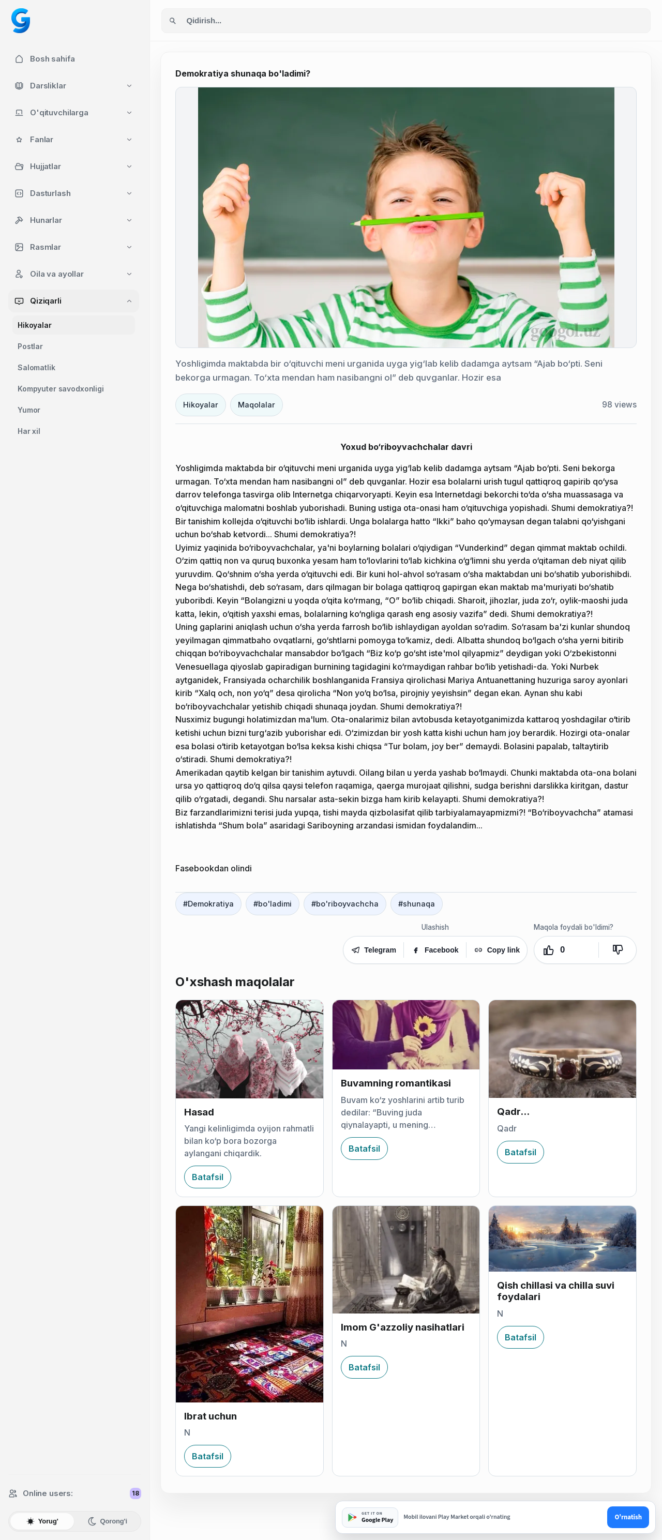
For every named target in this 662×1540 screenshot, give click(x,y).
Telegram (373, 950)
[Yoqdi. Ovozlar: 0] (566, 950)
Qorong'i (107, 1521)
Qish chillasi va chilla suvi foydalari (555, 1291)
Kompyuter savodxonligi (61, 388)
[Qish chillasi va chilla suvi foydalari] (562, 1238)
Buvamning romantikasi (396, 1083)
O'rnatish (628, 1517)
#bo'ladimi (272, 903)
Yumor (29, 409)
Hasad (199, 1112)
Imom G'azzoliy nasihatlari (402, 1327)
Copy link (497, 950)
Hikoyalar (35, 325)
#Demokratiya (208, 903)
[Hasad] (249, 1049)
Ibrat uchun (210, 1416)
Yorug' (42, 1521)
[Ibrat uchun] (249, 1304)
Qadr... (513, 1112)
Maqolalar (256, 404)
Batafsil (207, 1177)
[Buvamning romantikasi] (406, 1034)
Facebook (435, 950)
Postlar (30, 346)
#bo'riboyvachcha (345, 903)
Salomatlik (36, 367)
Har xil (29, 431)
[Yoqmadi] (617, 950)
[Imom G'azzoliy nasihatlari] (406, 1259)
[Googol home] (20, 20)
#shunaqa (416, 903)
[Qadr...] (562, 1049)
